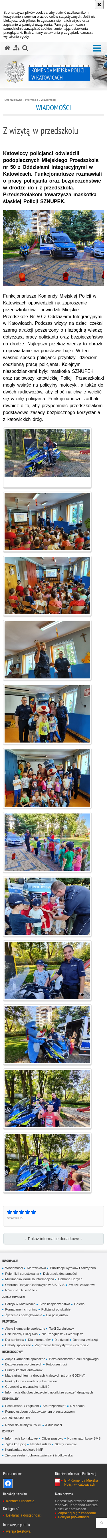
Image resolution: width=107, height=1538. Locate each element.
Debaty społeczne (18, 1345)
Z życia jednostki (13, 1296)
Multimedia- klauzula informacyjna (29, 1279)
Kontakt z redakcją (20, 1501)
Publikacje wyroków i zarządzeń (73, 1268)
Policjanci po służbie (55, 1309)
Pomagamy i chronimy (21, 1309)
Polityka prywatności (73, 1517)
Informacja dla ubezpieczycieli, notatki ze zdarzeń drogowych (49, 1392)
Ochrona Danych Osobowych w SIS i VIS (34, 1284)
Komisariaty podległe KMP (24, 1449)
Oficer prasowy (52, 1438)
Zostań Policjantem (16, 1418)
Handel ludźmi (40, 1444)
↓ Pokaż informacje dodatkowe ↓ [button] (53, 1238)
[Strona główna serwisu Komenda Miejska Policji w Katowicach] (7, 48)
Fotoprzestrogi (56, 1364)
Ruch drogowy (12, 1351)
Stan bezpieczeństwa (54, 1304)
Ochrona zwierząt (85, 1339)
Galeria (79, 1304)
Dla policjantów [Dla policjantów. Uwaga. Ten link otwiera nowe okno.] (57, 1315)
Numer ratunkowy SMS (84, 1438)
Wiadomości (48, 99)
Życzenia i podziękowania (23, 1315)
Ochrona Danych (70, 1279)
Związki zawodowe (82, 1284)
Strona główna (13, 99)
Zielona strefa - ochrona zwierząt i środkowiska (38, 1455)
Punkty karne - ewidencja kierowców (31, 1381)
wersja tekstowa (18, 1531)
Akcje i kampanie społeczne (25, 1328)
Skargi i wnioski (66, 1444)
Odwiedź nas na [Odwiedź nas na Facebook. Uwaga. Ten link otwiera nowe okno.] (8, 1483)
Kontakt (8, 1431)
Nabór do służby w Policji (23, 1425)
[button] (97, 48)
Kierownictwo (36, 1268)
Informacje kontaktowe (21, 1438)
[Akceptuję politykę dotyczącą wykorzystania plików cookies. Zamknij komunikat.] (99, 4)
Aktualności (53, 1425)
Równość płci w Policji (21, 1290)
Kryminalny (10, 1398)
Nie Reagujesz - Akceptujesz (62, 1334)
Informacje (31, 99)
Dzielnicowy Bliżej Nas (21, 1334)
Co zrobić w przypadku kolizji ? (27, 1386)
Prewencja (9, 1321)
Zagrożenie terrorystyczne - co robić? (62, 1345)
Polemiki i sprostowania (22, 1273)
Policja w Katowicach (20, 1304)
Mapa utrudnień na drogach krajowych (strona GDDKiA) (45, 1375)
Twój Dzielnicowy (61, 1328)
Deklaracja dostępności (59, 1273)
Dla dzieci (61, 1339)
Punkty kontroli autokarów (23, 1370)
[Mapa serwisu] (16, 48)
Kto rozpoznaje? (54, 1406)
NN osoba (77, 1406)
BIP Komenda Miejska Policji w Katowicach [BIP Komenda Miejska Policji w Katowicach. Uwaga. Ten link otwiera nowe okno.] (81, 1482)
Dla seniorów (14, 1339)
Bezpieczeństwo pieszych (23, 1364)
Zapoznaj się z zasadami (77, 1513)
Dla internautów (39, 1339)
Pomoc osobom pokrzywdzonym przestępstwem (39, 1411)
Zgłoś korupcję (15, 1444)
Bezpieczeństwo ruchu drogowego (73, 1359)
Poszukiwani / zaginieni (22, 1406)
